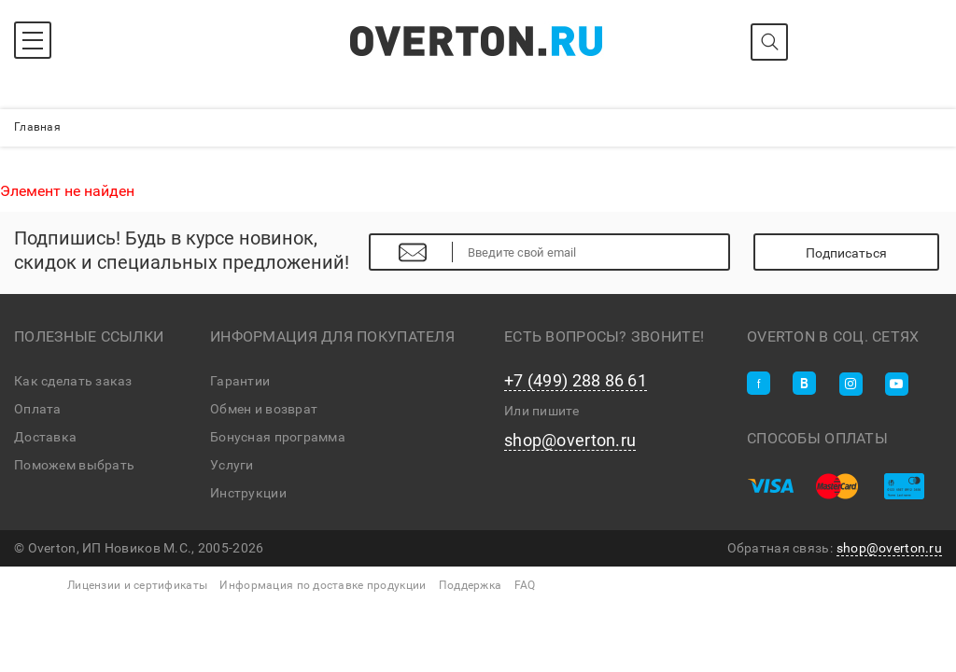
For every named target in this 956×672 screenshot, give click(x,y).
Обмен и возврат (263, 408)
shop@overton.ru (570, 440)
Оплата (38, 408)
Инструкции (248, 492)
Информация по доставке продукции (322, 585)
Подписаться (846, 252)
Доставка (45, 436)
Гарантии (240, 380)
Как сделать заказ (73, 380)
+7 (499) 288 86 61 (575, 380)
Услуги (232, 464)
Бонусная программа (277, 436)
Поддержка (470, 585)
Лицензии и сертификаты (137, 585)
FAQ (525, 585)
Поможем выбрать (74, 464)
